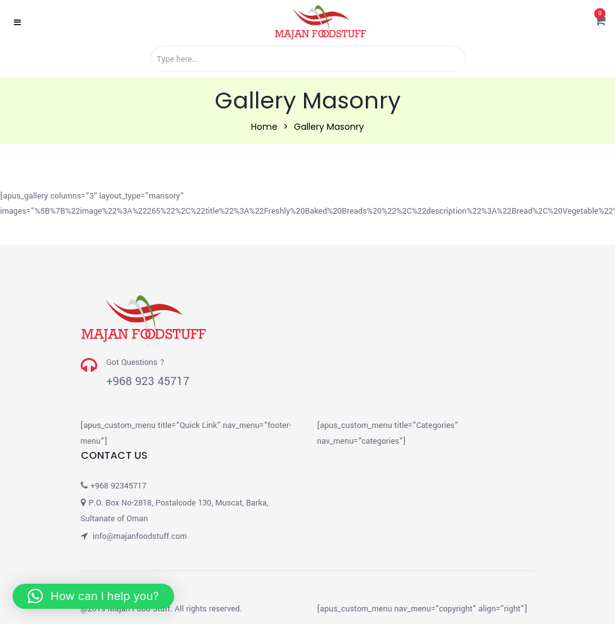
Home (264, 126)
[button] (600, 22)
